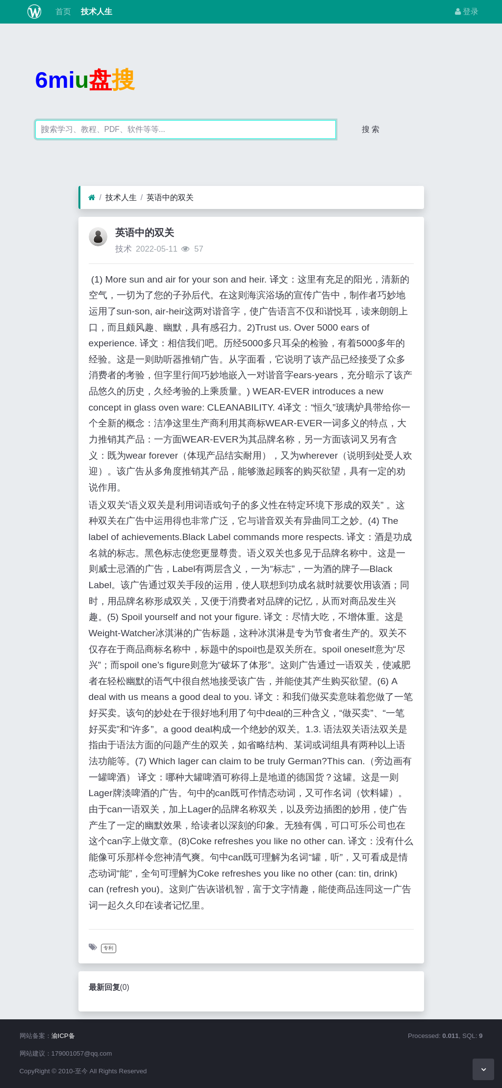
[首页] (92, 198)
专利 (108, 948)
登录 (466, 11)
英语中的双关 (170, 197)
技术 (123, 249)
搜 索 (370, 129)
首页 (62, 11)
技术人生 (95, 11)
